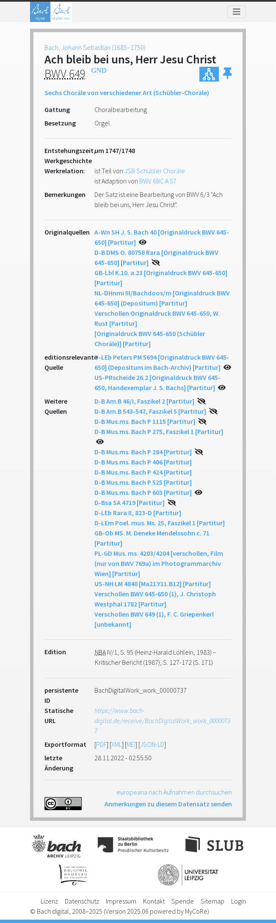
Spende (182, 901)
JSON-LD (152, 744)
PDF (101, 744)
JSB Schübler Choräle (154, 171)
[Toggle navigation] (236, 11)
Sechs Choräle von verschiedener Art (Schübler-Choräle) (126, 92)
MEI (131, 744)
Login (238, 901)
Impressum (121, 901)
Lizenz (49, 901)
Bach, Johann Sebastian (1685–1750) (95, 47)
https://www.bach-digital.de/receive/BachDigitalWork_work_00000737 (162, 720)
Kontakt (154, 901)
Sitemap (212, 901)
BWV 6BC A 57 (158, 181)
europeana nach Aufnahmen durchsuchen (174, 792)
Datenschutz (82, 901)
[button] (227, 74)
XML (116, 744)
